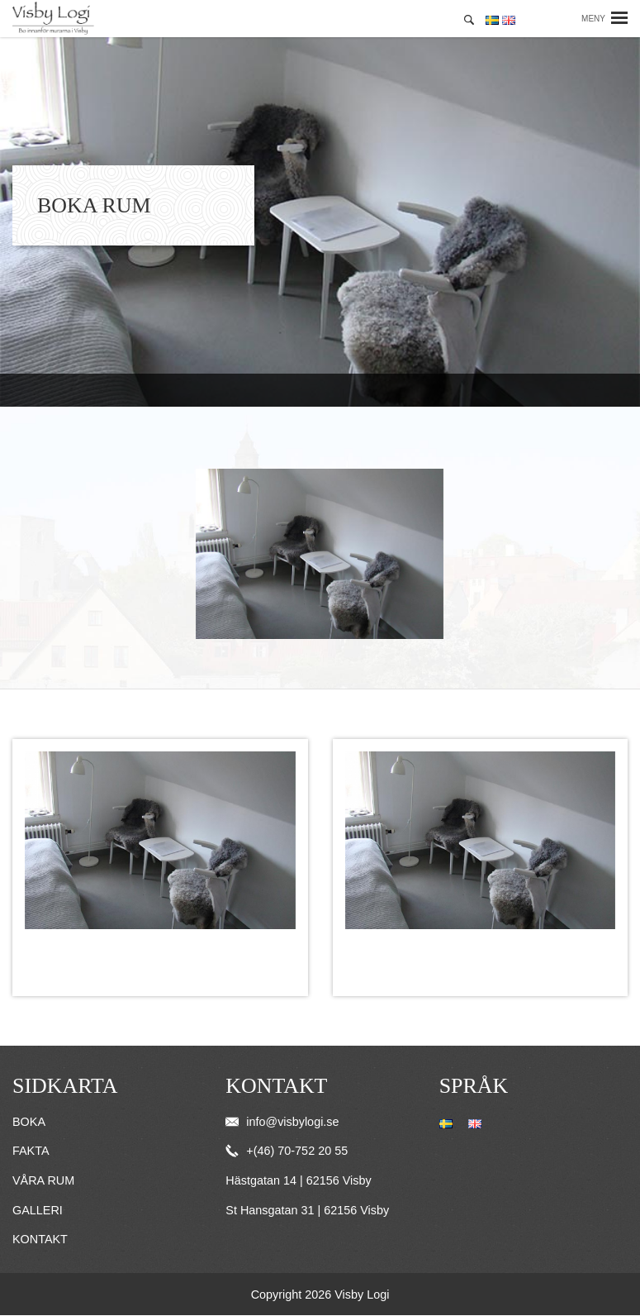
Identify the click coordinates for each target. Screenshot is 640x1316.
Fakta (31, 1150)
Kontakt (40, 1239)
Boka (28, 1121)
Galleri (37, 1210)
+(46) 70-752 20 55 (286, 1150)
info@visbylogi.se (282, 1121)
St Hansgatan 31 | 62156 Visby (307, 1210)
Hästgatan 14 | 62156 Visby (298, 1180)
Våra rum (43, 1180)
